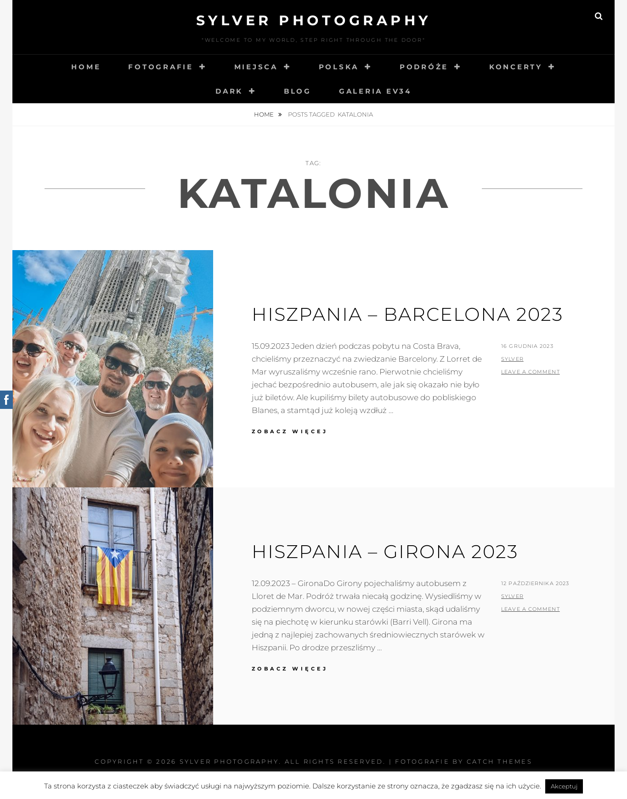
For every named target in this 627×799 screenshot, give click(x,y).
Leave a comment (530, 372)
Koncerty (515, 66)
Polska (339, 66)
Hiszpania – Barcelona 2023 (407, 314)
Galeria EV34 (375, 91)
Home (86, 66)
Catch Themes (499, 761)
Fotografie (160, 66)
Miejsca (256, 66)
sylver (512, 359)
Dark (229, 91)
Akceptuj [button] (564, 786)
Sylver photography (313, 20)
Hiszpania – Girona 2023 (385, 551)
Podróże (424, 66)
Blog (297, 91)
